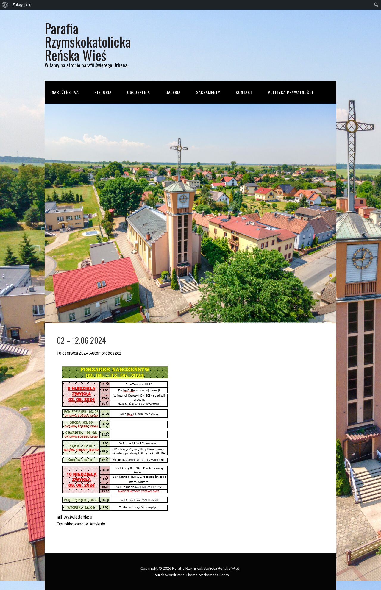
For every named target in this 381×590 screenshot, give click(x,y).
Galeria (173, 92)
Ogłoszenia (138, 92)
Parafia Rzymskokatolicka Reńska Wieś (88, 41)
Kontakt (244, 92)
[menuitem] (5, 5)
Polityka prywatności (290, 92)
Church (158, 575)
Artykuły (97, 524)
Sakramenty (208, 92)
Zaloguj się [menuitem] (22, 4)
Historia (103, 92)
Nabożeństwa (65, 92)
